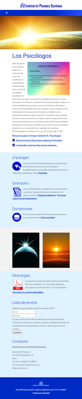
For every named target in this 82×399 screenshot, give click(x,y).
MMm (63, 390)
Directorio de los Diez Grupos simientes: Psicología (39, 140)
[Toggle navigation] (6, 13)
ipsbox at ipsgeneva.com (44, 390)
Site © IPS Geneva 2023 (25, 390)
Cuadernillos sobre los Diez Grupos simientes (36, 145)
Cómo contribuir (47, 217)
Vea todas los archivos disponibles (28, 292)
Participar (42, 173)
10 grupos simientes (47, 195)
